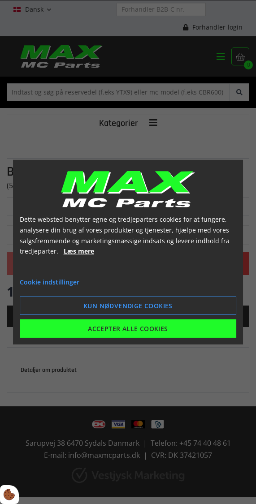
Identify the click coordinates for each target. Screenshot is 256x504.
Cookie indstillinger (49, 282)
